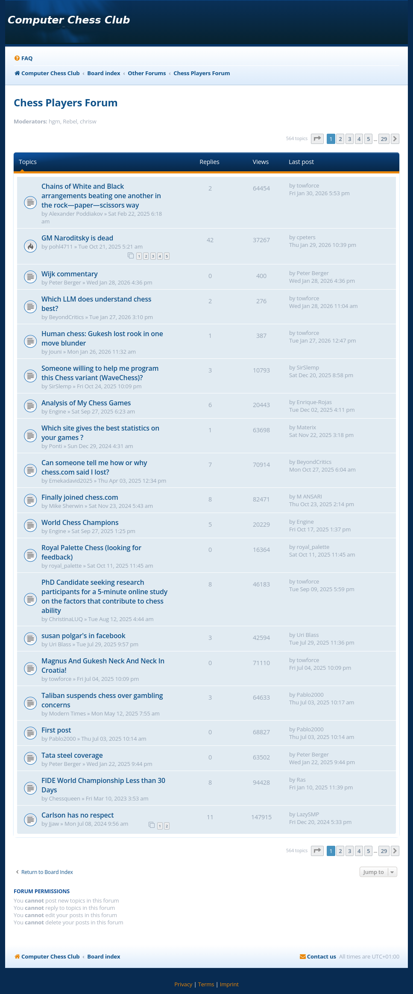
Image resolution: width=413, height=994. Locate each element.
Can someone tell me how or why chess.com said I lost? (94, 467)
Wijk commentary (69, 274)
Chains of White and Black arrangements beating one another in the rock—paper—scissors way (101, 196)
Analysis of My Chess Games (86, 403)
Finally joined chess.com (79, 497)
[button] (317, 139)
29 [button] (384, 139)
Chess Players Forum (66, 102)
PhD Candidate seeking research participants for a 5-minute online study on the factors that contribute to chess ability (104, 596)
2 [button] (340, 139)
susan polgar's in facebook (83, 635)
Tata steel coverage (72, 755)
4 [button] (358, 139)
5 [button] (368, 139)
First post (56, 730)
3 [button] (349, 139)
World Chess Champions (79, 522)
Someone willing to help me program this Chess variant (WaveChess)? (99, 373)
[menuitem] (23, 58)
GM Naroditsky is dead (77, 238)
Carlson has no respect (77, 815)
